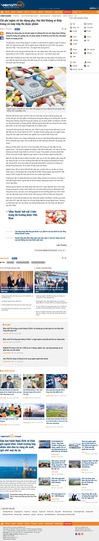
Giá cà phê (58, 511)
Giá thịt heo (26, 514)
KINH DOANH (67, 12)
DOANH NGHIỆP (58, 12)
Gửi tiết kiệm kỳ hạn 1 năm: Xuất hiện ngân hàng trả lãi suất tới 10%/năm (32, 392)
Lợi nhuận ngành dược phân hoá (11, 301)
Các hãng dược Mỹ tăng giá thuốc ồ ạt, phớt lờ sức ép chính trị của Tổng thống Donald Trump (40, 233)
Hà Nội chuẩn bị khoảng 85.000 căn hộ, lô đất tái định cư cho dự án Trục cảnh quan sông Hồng (57, 421)
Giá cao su (40, 514)
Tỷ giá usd (27, 511)
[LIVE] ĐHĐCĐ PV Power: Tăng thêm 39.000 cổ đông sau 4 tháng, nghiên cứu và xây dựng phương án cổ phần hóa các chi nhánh (59, 446)
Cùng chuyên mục (44, 268)
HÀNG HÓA (20, 12)
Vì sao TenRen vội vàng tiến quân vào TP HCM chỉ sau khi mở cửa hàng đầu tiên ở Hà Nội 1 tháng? (51, 307)
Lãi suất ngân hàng (79, 511)
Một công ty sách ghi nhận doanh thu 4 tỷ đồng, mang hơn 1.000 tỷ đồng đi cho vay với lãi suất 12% (59, 465)
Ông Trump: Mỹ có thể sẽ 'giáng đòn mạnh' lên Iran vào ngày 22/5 (89, 496)
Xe (75, 16)
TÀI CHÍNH (33, 12)
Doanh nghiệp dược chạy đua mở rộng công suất (16, 305)
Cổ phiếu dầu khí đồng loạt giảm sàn (34, 419)
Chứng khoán (50, 395)
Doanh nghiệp (7, 353)
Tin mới (7, 325)
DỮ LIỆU (75, 12)
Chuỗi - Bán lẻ (68, 16)
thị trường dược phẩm (23, 262)
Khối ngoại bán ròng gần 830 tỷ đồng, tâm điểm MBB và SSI (55, 391)
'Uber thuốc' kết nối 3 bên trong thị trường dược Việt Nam (22, 215)
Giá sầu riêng (17, 514)
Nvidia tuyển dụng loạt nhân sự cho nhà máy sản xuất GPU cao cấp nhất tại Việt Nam (50, 289)
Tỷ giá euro (42, 511)
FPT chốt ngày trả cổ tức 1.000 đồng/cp (9, 420)
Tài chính (25, 398)
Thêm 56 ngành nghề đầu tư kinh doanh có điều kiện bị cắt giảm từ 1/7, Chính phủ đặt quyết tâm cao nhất (90, 445)
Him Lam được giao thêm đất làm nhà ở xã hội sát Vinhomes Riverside (89, 481)
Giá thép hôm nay (7, 514)
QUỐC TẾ (27, 12)
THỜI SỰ (7, 12)
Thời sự (84, 452)
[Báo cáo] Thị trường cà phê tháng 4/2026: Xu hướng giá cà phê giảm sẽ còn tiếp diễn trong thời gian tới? (33, 330)
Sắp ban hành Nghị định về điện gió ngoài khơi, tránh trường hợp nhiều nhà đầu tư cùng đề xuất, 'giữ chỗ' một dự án (18, 445)
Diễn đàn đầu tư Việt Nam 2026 (66, 514)
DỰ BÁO (13, 12)
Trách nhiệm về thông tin (9, 539)
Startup (16, 16)
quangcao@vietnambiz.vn (86, 530)
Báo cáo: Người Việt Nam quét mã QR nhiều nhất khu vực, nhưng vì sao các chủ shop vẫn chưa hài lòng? (51, 313)
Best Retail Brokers (50, 514)
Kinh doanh (6, 16)
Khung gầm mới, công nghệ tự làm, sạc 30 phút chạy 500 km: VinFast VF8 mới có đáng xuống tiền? (51, 302)
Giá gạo (33, 514)
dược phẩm (10, 262)
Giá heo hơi (50, 511)
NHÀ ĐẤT (40, 12)
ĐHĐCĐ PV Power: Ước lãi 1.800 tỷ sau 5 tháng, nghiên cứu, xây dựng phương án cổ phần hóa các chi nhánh (33, 349)
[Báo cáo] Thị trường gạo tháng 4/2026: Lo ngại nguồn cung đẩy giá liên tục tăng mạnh (34, 339)
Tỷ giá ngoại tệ (18, 511)
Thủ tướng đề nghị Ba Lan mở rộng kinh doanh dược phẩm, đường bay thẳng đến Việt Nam (15, 289)
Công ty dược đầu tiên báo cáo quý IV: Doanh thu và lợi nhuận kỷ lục (17, 296)
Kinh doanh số (45, 16)
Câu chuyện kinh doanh (29, 16)
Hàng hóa (5, 333)
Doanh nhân (56, 16)
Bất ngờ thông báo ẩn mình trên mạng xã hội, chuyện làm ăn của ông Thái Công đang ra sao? (10, 392)
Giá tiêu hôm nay (67, 511)
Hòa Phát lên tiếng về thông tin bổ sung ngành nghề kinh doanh (25, 359)
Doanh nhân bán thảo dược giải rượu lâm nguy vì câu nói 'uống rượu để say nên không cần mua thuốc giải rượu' (40, 239)
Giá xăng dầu (89, 511)
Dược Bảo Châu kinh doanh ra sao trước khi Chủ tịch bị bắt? (16, 309)
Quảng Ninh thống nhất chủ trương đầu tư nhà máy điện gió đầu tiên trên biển (23, 496)
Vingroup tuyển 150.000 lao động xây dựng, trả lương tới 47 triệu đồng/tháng (50, 296)
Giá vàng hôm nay (8, 511)
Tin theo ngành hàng (79, 18)
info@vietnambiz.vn (12, 537)
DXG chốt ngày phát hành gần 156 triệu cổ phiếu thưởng (58, 480)
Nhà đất (48, 427)
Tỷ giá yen (34, 511)
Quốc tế (84, 501)
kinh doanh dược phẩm (38, 262)
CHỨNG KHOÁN (49, 12)
